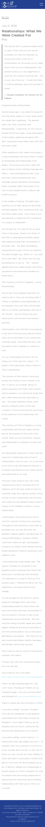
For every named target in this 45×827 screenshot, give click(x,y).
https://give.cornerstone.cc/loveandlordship (22, 677)
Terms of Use (15, 821)
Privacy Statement (28, 821)
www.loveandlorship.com (29, 696)
